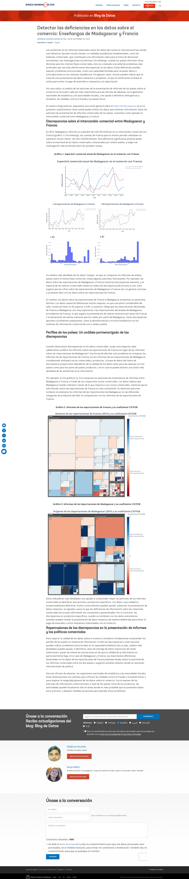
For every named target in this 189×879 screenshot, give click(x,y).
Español (50, 43)
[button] (160, 6)
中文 (88, 726)
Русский (145, 722)
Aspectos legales (31, 870)
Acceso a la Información (47, 870)
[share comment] (4, 451)
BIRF (54, 877)
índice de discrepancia (124, 106)
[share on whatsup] (4, 446)
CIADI (75, 877)
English (57, 43)
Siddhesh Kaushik (45, 39)
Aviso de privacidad (70, 844)
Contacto (136, 5)
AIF (59, 877)
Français (111, 722)
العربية (134, 722)
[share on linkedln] (4, 441)
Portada (99, 5)
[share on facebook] (4, 430)
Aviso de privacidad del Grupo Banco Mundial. (120, 734)
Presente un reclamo (156, 870)
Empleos (61, 870)
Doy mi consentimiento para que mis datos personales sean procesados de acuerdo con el (120, 733)
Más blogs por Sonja (78, 777)
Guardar (52, 857)
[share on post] (4, 435)
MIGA (69, 877)
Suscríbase (148, 716)
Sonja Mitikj (60, 39)
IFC (64, 877)
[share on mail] (4, 425)
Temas (125, 5)
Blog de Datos (104, 15)
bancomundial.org (153, 1)
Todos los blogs (113, 5)
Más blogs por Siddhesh (79, 756)
